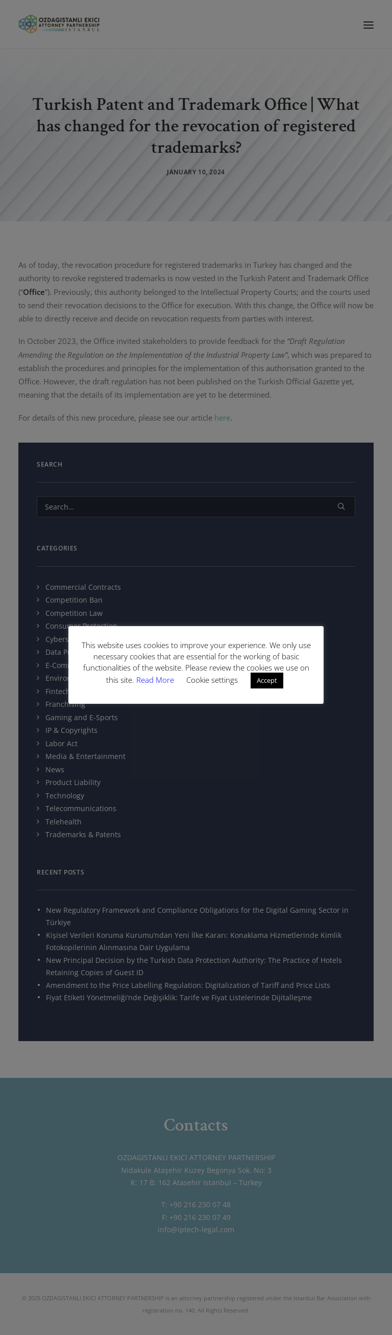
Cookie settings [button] (212, 680)
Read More (156, 680)
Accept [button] (267, 680)
